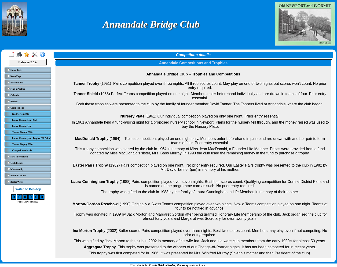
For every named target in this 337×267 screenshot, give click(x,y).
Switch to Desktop (28, 189)
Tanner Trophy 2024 (22, 144)
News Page (14, 76)
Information (15, 82)
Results (12, 101)
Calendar (13, 95)
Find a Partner (16, 88)
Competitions (15, 107)
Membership (15, 169)
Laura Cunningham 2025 (24, 120)
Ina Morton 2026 (20, 114)
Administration (16, 175)
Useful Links (15, 162)
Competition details (22, 150)
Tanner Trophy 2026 (22, 132)
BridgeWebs (15, 181)
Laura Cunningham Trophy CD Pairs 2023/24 (31, 138)
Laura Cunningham (22, 126)
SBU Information (17, 156)
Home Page (14, 69)
